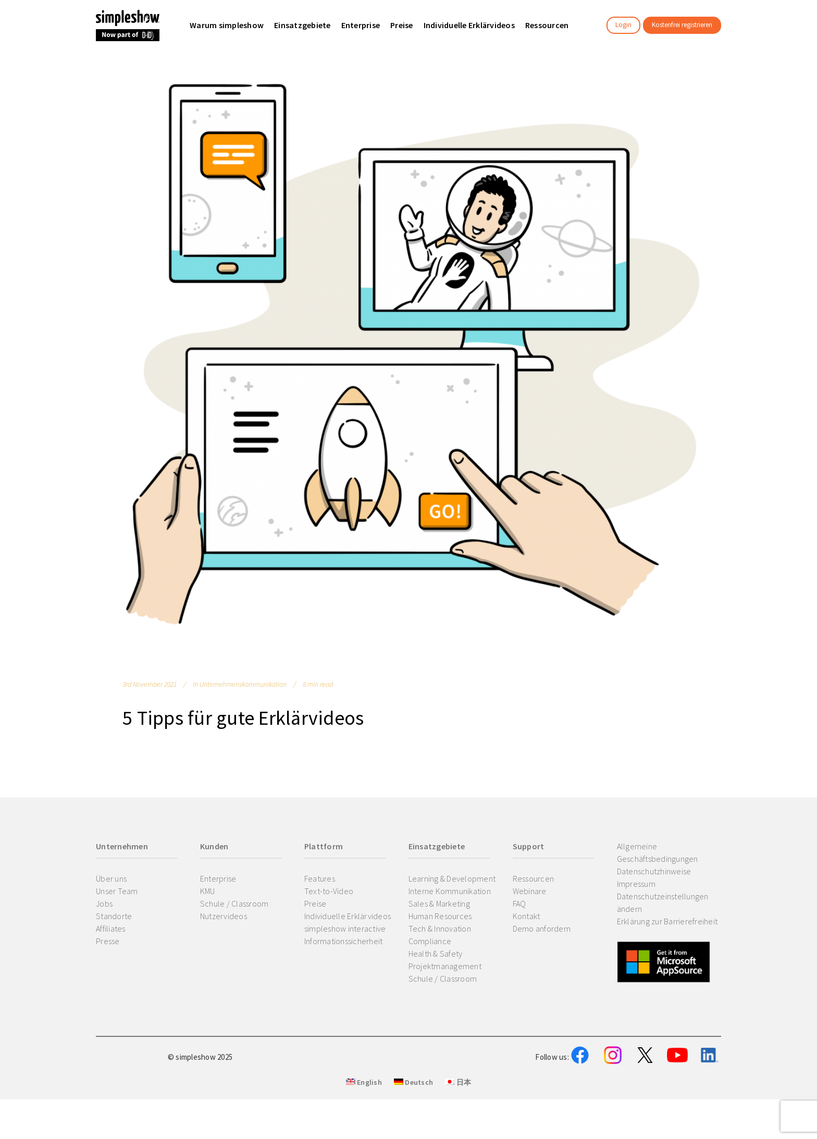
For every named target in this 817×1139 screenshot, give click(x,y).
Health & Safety (435, 953)
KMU (207, 891)
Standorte (114, 916)
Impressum (636, 883)
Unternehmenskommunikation (243, 684)
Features (319, 878)
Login (623, 24)
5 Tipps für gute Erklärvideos (243, 717)
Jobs (104, 903)
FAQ (519, 903)
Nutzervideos (223, 916)
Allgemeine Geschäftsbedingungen (657, 852)
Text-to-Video (328, 891)
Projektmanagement (444, 966)
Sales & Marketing (439, 903)
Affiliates (111, 928)
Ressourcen (533, 878)
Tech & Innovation (439, 928)
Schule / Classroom (234, 903)
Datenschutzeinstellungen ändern (663, 902)
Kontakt (526, 916)
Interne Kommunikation (449, 891)
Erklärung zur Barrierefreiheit (667, 921)
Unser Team (117, 891)
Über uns (111, 878)
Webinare (530, 891)
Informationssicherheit (343, 941)
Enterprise (218, 878)
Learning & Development (452, 878)
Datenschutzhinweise (654, 871)
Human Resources (440, 916)
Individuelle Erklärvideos (347, 916)
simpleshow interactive (345, 928)
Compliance (430, 941)
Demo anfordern (542, 928)
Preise (315, 903)
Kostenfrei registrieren (682, 24)
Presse (108, 941)
